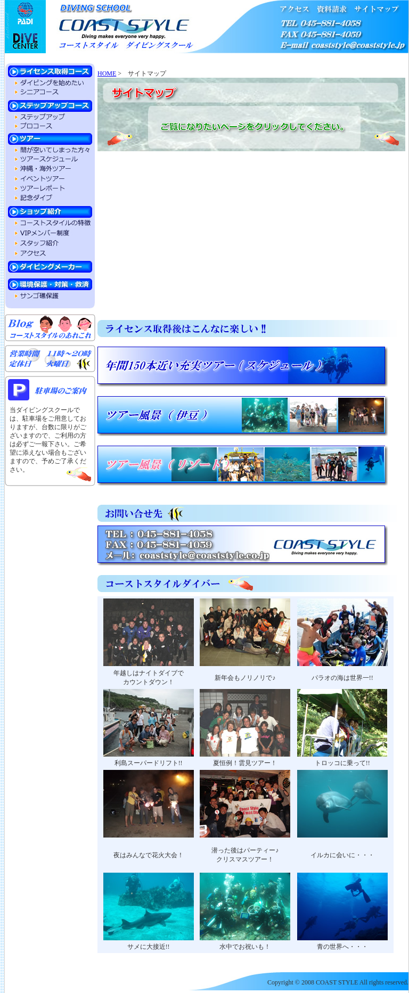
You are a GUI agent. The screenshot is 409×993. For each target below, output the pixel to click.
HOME (106, 73)
